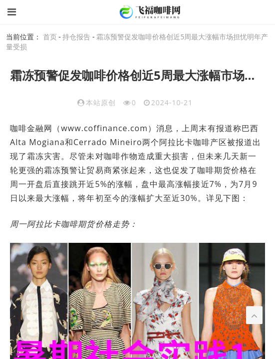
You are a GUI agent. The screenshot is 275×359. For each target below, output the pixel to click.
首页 (50, 36)
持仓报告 (76, 36)
